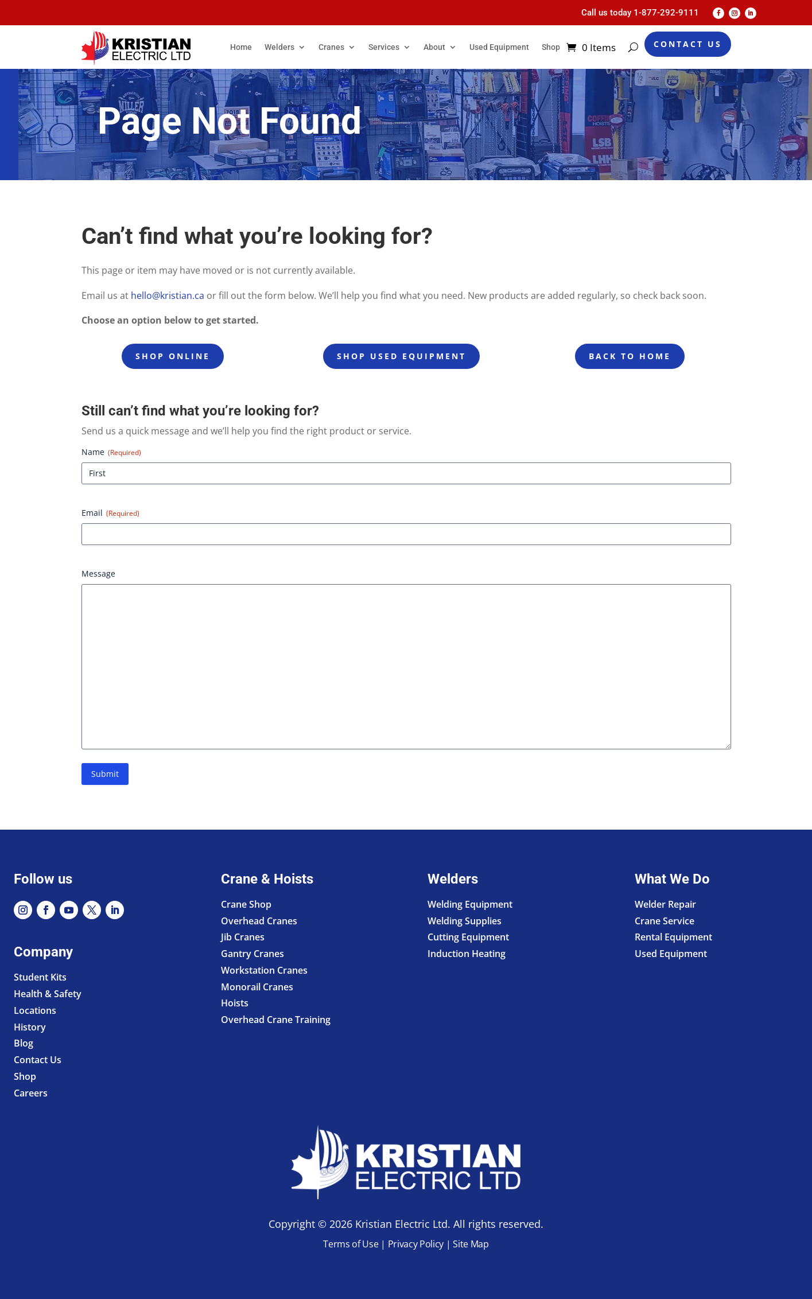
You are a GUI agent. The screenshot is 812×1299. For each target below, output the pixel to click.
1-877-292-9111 (666, 12)
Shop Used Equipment (401, 356)
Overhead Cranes (259, 921)
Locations (35, 1010)
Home (241, 47)
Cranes (331, 47)
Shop (551, 47)
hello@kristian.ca (167, 295)
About (434, 47)
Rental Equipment (673, 937)
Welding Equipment (470, 904)
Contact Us (688, 43)
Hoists (234, 1003)
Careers (31, 1093)
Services (383, 47)
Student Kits (40, 977)
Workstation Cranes (264, 970)
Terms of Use (350, 1244)
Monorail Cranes (257, 987)
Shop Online (172, 356)
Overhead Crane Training (276, 1019)
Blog (23, 1043)
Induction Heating (467, 953)
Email (110, 512)
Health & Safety (47, 993)
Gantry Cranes (252, 953)
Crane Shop (246, 904)
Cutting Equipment (468, 937)
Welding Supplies (465, 921)
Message (98, 573)
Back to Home (630, 356)
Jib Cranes (243, 937)
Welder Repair (665, 904)
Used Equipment (499, 47)
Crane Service (664, 921)
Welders (279, 47)
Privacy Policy (416, 1244)
